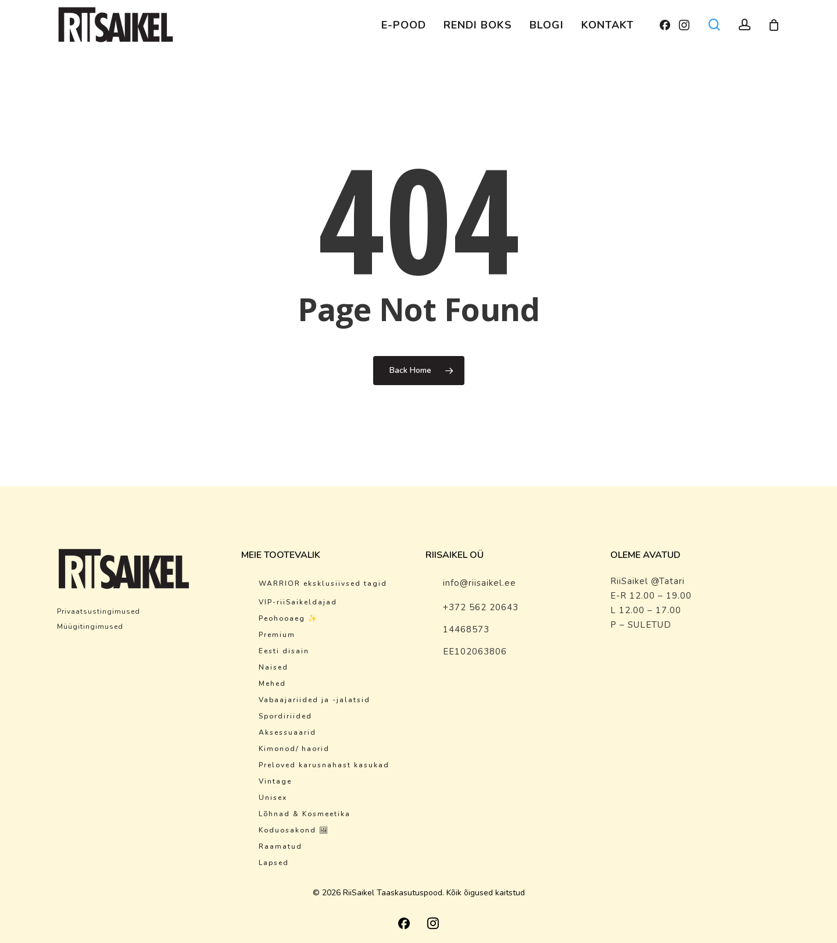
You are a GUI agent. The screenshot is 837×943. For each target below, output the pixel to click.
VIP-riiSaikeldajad (298, 602)
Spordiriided (285, 716)
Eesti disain (284, 651)
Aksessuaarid (287, 732)
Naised (273, 667)
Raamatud (280, 846)
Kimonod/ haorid (294, 748)
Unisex (273, 797)
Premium (277, 634)
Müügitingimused (90, 626)
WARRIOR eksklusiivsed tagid (323, 583)
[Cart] (774, 25)
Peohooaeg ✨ (288, 618)
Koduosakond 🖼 (294, 830)
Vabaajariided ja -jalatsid (314, 699)
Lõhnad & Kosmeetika (304, 814)
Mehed (272, 683)
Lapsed (274, 862)
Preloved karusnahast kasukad (324, 765)
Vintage (275, 781)
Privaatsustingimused (98, 611)
